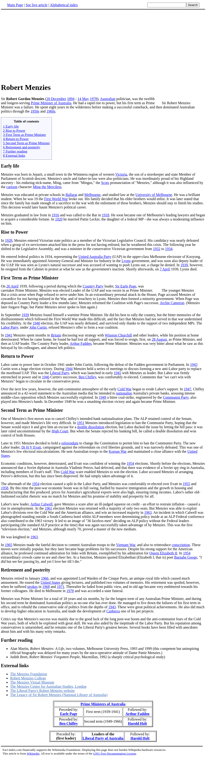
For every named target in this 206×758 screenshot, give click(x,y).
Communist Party (175, 397)
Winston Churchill (118, 335)
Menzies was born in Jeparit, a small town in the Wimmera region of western (58, 174)
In (3, 240)
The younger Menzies (178, 290)
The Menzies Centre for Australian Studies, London (48, 686)
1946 (45, 377)
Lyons (126, 261)
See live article (36, 5)
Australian (107, 99)
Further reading (17, 640)
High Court (60, 431)
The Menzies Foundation (28, 674)
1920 (58, 219)
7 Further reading (15, 151)
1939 (184, 265)
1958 (4, 488)
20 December (56, 99)
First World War (56, 199)
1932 (156, 249)
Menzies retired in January (21, 578)
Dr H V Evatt (31, 447)
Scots (105, 183)
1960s (51, 111)
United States (50, 582)
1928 (8, 240)
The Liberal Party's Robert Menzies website (42, 691)
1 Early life (11, 126)
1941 (8, 335)
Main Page (15, 5)
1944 (69, 369)
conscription (181, 545)
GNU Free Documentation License (114, 753)
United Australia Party (94, 257)
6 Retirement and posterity (21, 147)
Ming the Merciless (47, 187)
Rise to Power (14, 232)
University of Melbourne (153, 195)
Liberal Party (59, 373)
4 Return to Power (16, 139)
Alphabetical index (64, 5)
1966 (44, 578)
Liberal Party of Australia (102, 738)
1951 (80, 423)
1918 (105, 215)
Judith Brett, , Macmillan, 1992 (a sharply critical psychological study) (87, 657)
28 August (159, 339)
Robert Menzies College (28, 678)
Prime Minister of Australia (51, 103)
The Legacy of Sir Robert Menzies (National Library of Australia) (59, 695)
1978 (93, 99)
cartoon (12, 187)
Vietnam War (125, 545)
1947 (187, 389)
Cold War (125, 389)
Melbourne (92, 195)
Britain (56, 335)
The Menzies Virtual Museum (32, 682)
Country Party (93, 286)
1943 (193, 365)
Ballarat (71, 195)
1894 (70, 99)
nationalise (124, 393)
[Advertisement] (39, 46)
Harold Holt (137, 723)
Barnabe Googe (185, 557)
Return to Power (17, 356)
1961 (48, 508)
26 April (12, 286)
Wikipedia (33, 753)
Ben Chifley (87, 377)
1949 (102, 397)
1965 (8, 545)
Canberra (113, 611)
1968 (46, 587)
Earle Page (68, 714)
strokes (32, 587)
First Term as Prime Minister (30, 277)
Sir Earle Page (125, 286)
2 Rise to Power (14, 130)
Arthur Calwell (41, 504)
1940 (36, 323)
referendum (69, 443)
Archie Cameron (172, 303)
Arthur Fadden (80, 343)
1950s (34, 111)
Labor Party (9, 327)
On (3, 286)
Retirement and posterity (25, 569)
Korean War (118, 451)
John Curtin (38, 327)
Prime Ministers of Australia (102, 704)
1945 (117, 373)
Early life (10, 165)
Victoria (121, 174)
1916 (55, 215)
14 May (83, 99)
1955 (186, 484)
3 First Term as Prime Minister (24, 135)
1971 (60, 587)
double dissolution (90, 427)
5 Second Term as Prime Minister (26, 143)
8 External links (14, 155)
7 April (165, 269)
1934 (168, 249)
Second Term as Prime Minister (32, 410)
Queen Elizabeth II (163, 553)
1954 (130, 463)
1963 (148, 512)
